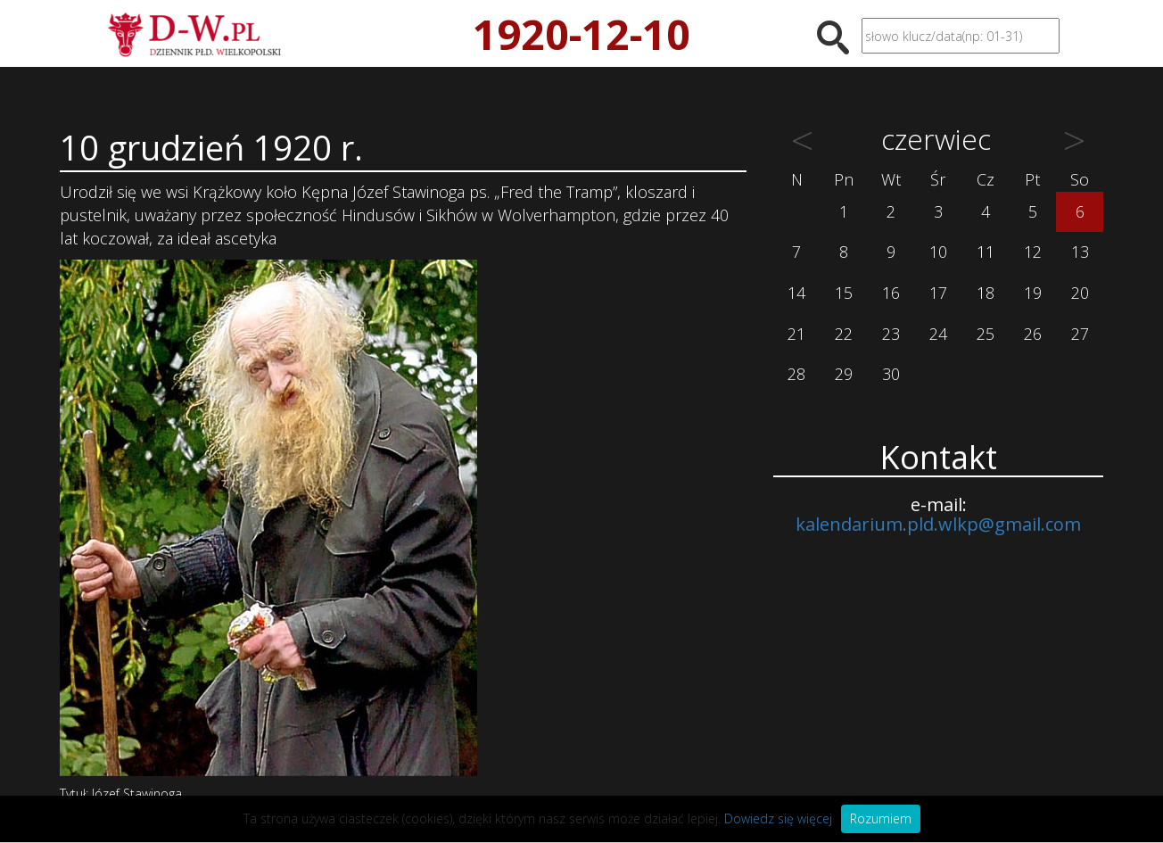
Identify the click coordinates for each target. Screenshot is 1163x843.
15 (844, 292)
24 (938, 333)
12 (1033, 251)
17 (938, 292)
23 (891, 333)
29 (844, 373)
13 (1080, 251)
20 (1080, 292)
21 (796, 333)
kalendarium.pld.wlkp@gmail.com (938, 524)
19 (1033, 292)
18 (985, 292)
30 (891, 373)
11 (985, 251)
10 (938, 251)
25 (985, 333)
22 (844, 333)
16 (891, 292)
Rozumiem (880, 818)
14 (796, 292)
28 (796, 373)
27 (1080, 333)
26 (1033, 333)
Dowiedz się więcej (778, 818)
